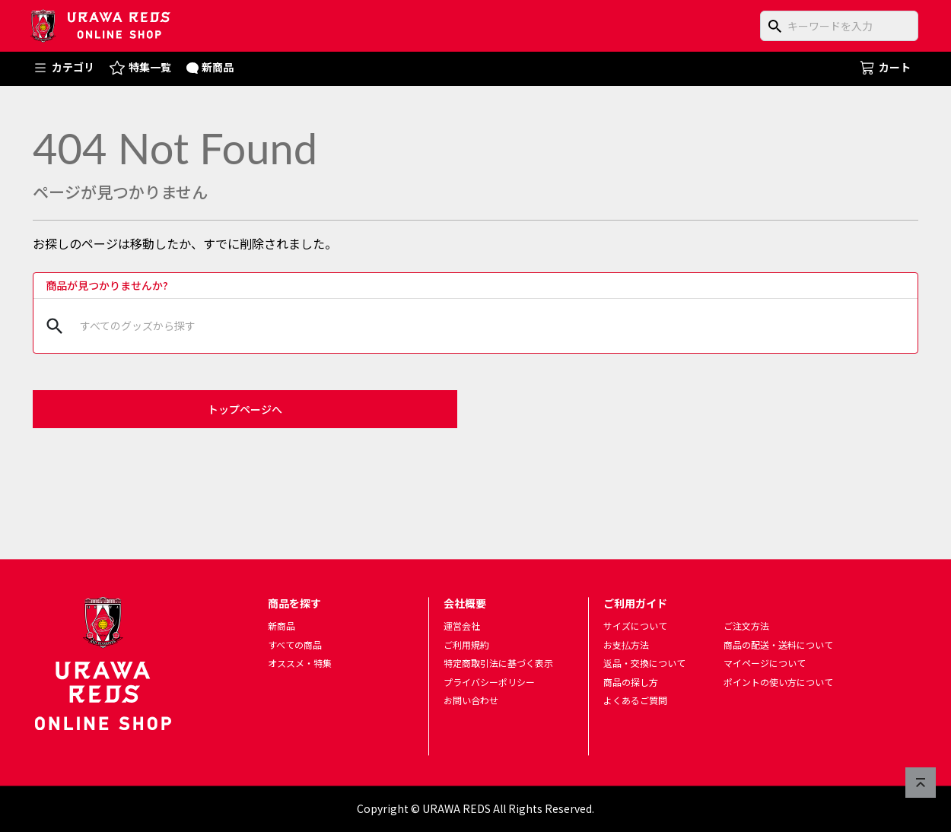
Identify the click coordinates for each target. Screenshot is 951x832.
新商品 (210, 67)
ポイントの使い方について (778, 681)
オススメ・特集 (300, 663)
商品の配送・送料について (778, 644)
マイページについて (765, 663)
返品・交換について (644, 663)
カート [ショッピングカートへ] (885, 67)
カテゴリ (63, 67)
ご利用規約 (466, 644)
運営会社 (462, 625)
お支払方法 (626, 644)
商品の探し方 (630, 681)
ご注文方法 (746, 625)
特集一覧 (140, 67)
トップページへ (245, 409)
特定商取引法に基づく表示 (498, 663)
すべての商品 (295, 644)
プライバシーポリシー (489, 681)
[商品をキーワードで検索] (839, 26)
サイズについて (635, 625)
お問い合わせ (471, 700)
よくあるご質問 (635, 700)
